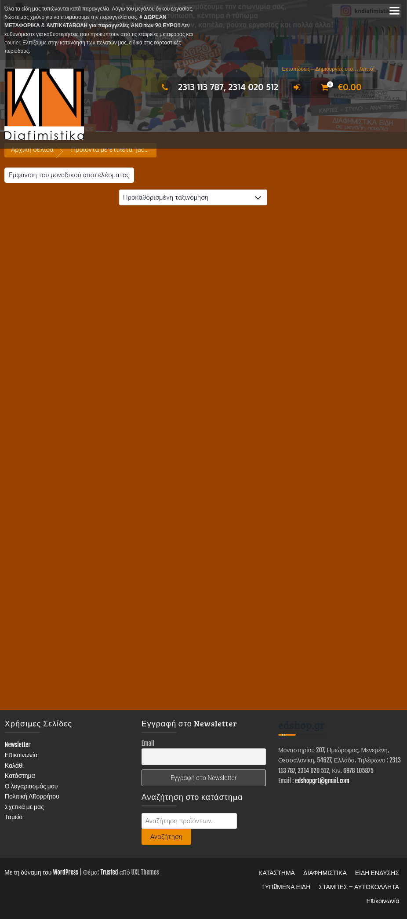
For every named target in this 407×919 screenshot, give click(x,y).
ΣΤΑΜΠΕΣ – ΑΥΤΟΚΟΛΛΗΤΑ (359, 886)
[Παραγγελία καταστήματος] (193, 197)
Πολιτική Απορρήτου (32, 796)
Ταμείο (13, 817)
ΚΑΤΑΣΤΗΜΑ (276, 872)
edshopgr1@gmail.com (322, 780)
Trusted (109, 872)
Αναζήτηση (166, 837)
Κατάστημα (20, 775)
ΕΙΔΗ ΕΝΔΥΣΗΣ (377, 872)
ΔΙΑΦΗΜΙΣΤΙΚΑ (325, 872)
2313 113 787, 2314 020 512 (217, 86)
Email (148, 743)
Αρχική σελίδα (32, 149)
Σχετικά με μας (24, 806)
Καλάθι (14, 765)
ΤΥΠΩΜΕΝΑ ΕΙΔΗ (285, 886)
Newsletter (18, 744)
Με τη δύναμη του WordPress (41, 872)
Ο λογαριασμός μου (31, 786)
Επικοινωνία (21, 755)
